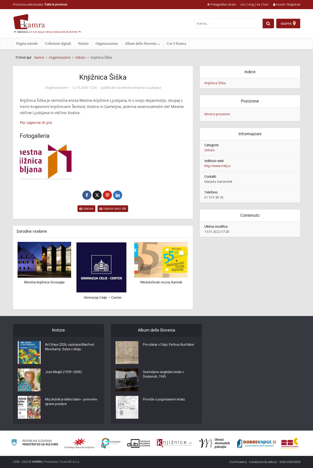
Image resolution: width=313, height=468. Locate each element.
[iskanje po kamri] (228, 23)
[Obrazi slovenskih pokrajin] (214, 443)
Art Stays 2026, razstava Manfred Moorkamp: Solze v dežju (69, 347)
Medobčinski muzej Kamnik (161, 282)
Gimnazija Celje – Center (103, 297)
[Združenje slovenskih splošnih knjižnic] (174, 443)
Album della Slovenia (141, 43)
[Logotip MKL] (46, 161)
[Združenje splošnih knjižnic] (289, 443)
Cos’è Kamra (176, 43)
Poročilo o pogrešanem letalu (164, 399)
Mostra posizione (217, 114)
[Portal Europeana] (110, 443)
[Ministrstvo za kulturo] (34, 443)
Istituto (209, 150)
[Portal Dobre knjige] (256, 443)
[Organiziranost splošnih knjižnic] (79, 443)
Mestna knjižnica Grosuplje (44, 282)
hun (266, 4)
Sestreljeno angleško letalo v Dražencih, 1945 (163, 374)
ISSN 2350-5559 (289, 462)
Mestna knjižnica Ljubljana (141, 88)
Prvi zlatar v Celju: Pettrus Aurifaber (168, 344)
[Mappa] (288, 23)
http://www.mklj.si (217, 166)
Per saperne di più (36, 122)
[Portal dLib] (138, 443)
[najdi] (268, 23)
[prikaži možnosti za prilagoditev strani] (221, 4)
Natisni (86, 208)
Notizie (83, 43)
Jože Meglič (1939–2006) (63, 372)
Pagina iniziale (27, 43)
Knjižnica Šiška (215, 83)
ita (258, 4)
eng (251, 4)
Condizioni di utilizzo (263, 462)
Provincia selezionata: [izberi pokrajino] (40, 4)
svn (243, 4)
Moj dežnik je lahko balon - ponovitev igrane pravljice (71, 401)
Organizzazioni (107, 43)
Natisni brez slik (112, 208)
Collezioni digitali (58, 43)
